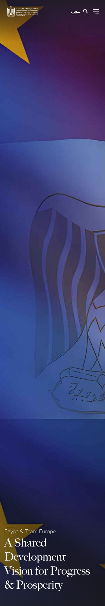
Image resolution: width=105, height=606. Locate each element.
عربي (75, 11)
